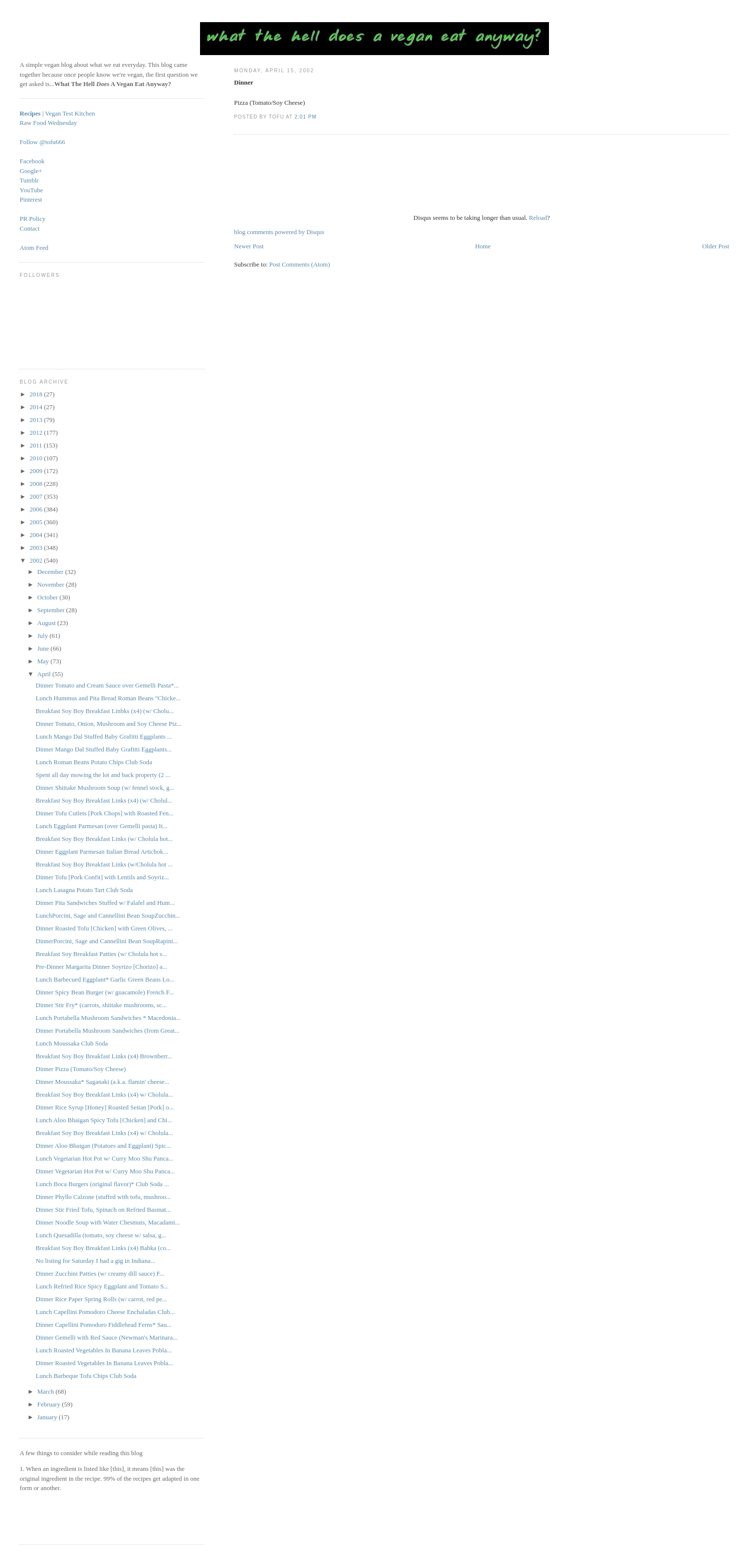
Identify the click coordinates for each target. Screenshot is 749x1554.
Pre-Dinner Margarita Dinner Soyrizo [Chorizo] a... (102, 966)
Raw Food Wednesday (48, 122)
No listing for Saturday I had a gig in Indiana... (95, 1260)
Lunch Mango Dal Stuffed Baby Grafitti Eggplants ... (104, 736)
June (44, 648)
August (47, 623)
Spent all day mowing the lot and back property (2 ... (103, 774)
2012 (36, 432)
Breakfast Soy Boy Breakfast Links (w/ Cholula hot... (104, 838)
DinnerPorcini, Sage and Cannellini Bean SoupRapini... (107, 941)
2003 (36, 547)
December (51, 571)
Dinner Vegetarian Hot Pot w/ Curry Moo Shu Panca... (105, 1171)
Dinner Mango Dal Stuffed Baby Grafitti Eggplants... (104, 749)
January (48, 1417)
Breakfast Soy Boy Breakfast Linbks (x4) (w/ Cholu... (105, 711)
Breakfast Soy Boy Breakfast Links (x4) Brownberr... (104, 1056)
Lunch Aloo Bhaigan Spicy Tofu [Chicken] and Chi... (104, 1120)
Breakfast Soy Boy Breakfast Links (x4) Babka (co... (103, 1248)
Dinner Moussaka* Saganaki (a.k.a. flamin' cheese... (103, 1081)
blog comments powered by (279, 232)
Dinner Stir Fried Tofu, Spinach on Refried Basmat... (103, 1209)
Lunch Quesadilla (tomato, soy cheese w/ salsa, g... (101, 1235)
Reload (538, 217)
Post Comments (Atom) (299, 264)
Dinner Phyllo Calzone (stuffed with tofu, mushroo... (103, 1196)
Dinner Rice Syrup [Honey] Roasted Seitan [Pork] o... (105, 1107)
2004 (36, 534)
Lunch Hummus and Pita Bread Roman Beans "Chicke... (108, 698)
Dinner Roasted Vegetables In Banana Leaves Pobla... (104, 1363)
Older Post (715, 246)
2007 (36, 496)
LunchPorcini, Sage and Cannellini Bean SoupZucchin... (108, 915)
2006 (36, 509)
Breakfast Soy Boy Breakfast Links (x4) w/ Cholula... (104, 1094)
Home (483, 246)
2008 (36, 483)
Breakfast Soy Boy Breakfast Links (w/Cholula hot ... (104, 864)
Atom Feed (34, 247)
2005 (36, 522)
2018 (36, 394)
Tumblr (29, 180)
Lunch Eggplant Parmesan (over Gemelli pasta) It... (102, 826)
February (49, 1404)
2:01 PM (305, 117)
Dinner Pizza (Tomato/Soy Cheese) (81, 1069)
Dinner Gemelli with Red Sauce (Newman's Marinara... (107, 1337)
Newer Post (248, 246)
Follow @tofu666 (42, 142)
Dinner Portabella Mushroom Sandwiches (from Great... (107, 1030)
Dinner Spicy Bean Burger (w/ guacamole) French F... (105, 992)
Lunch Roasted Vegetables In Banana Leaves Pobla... (104, 1350)
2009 (36, 471)
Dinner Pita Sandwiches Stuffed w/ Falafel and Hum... (105, 902)
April (45, 674)
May (44, 661)
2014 (36, 407)
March (46, 1391)
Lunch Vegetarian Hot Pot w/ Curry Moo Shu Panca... (104, 1158)
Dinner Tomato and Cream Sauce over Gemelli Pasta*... (107, 685)
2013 (36, 419)
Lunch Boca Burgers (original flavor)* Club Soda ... (102, 1184)
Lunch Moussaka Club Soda (72, 1043)
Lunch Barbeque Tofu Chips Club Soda (86, 1375)
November (51, 584)
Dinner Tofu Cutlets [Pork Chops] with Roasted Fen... (105, 813)
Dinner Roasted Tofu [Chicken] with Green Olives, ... (104, 928)
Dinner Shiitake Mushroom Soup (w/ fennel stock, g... (105, 787)
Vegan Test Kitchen (70, 113)
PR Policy (32, 218)
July (43, 635)
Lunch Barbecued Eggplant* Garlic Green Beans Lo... (105, 979)
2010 (36, 458)
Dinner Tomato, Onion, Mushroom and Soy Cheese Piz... (109, 723)
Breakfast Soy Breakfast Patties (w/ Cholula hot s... (101, 953)
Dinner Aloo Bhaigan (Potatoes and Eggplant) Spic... (103, 1145)
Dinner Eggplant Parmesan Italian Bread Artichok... (102, 851)
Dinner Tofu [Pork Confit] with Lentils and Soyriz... (102, 877)
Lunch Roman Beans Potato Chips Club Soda (94, 762)
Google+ (31, 171)
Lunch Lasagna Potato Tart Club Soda (84, 890)
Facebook (32, 161)
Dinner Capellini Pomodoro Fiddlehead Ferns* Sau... (104, 1324)
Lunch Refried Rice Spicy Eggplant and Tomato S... (102, 1286)
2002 (36, 560)
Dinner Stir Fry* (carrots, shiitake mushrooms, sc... (101, 1005)
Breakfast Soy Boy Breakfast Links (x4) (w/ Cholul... (104, 800)
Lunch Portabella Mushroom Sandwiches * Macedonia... (108, 1017)
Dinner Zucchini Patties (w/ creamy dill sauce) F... (100, 1273)
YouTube (31, 190)
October (48, 597)
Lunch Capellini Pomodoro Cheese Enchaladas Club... (105, 1311)
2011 (36, 445)
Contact (29, 228)
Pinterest (31, 199)
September (51, 610)
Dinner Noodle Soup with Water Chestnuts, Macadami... (108, 1222)
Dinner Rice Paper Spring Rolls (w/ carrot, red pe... (101, 1299)
